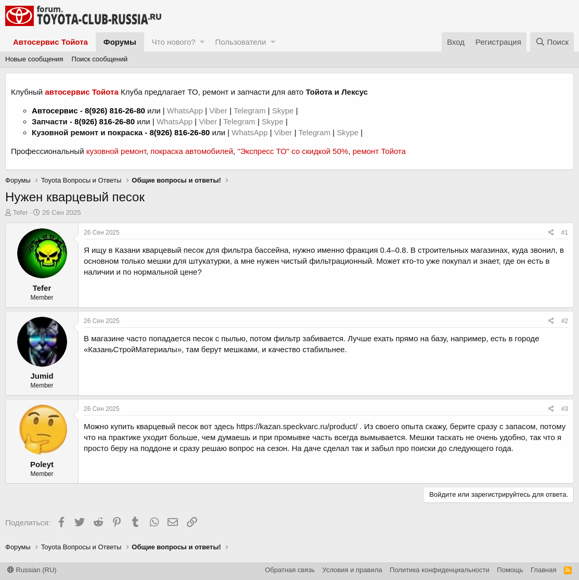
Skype (284, 110)
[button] (202, 41)
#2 (564, 321)
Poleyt (42, 464)
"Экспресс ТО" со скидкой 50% (292, 151)
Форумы (120, 41)
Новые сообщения (34, 59)
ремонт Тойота (379, 151)
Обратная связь (290, 570)
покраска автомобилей (191, 151)
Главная (543, 570)
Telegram (251, 110)
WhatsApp (186, 110)
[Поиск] (552, 41)
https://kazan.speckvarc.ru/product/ (297, 426)
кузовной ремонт (116, 151)
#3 (564, 409)
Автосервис (55, 110)
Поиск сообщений (100, 59)
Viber (218, 110)
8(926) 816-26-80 (115, 110)
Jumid (41, 375)
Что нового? (174, 41)
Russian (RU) (32, 570)
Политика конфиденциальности (440, 570)
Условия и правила (352, 570)
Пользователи (240, 41)
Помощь (510, 570)
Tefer (20, 212)
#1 (564, 232)
